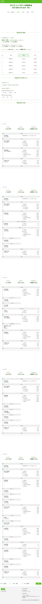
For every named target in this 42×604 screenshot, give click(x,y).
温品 (7, 97)
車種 (25, 583)
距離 (23, 55)
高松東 (12, 5)
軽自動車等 (13, 12)
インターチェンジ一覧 (26, 591)
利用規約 (24, 597)
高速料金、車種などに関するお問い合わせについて (31, 596)
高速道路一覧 (24, 590)
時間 (11, 55)
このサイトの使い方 (25, 595)
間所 (21, 5)
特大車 (32, 12)
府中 (11, 97)
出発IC (1, 583)
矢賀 (3, 97)
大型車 (28, 12)
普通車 (18, 12)
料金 (35, 55)
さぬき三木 (4, 92)
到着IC (14, 583)
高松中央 (10, 92)
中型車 (23, 12)
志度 (15, 92)
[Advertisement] (21, 22)
